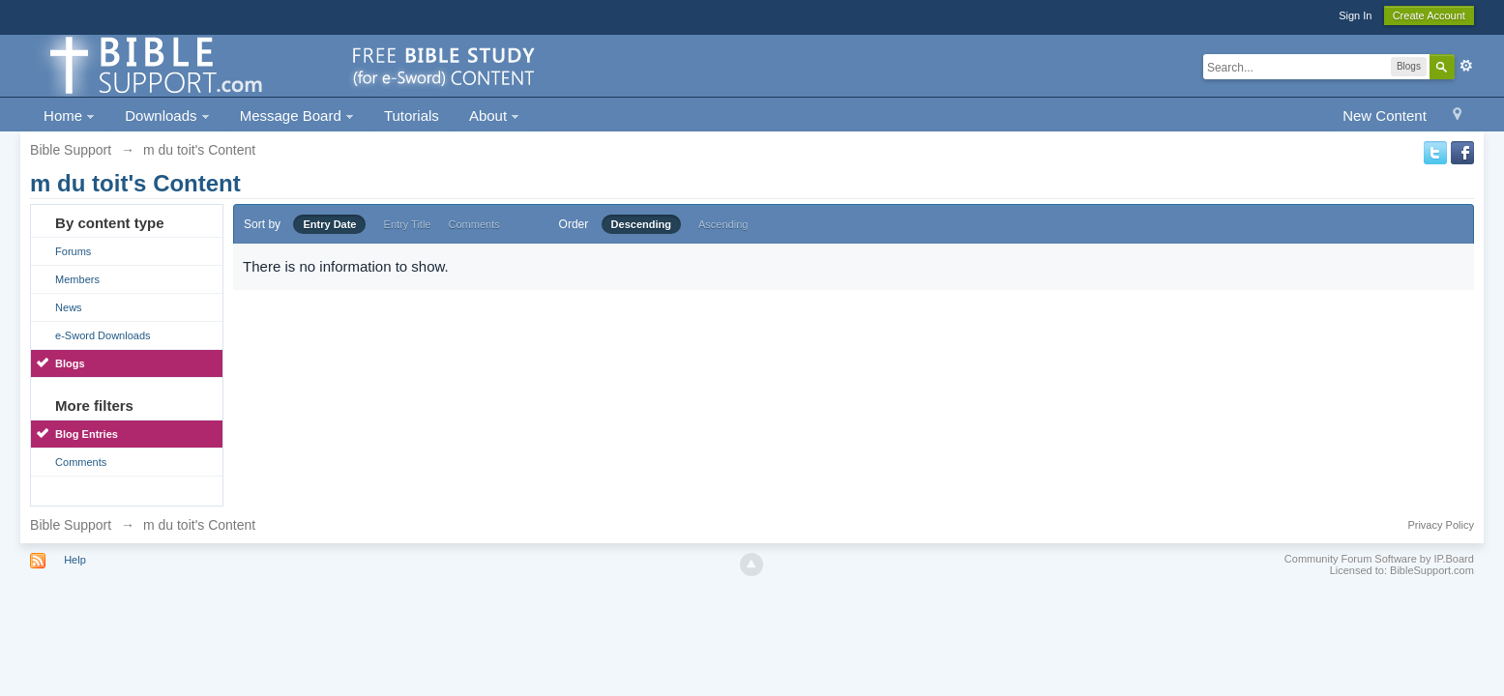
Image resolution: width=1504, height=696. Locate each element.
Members (77, 279)
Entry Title (407, 224)
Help (75, 560)
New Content (1384, 115)
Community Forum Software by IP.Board (1379, 559)
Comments (80, 462)
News (68, 307)
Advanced (1466, 65)
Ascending (723, 224)
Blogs (70, 363)
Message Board (297, 115)
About (494, 115)
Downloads (167, 115)
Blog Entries (86, 434)
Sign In (1355, 15)
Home (69, 115)
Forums (73, 251)
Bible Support (70, 525)
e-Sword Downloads (102, 335)
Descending (641, 224)
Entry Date (329, 224)
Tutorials (411, 115)
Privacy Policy (1440, 525)
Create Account (1429, 15)
